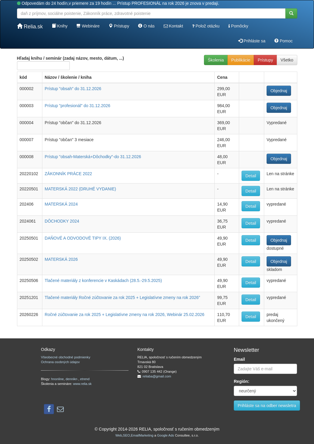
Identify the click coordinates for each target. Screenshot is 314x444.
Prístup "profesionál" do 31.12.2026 (77, 105)
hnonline (57, 379)
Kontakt (173, 26)
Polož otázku (205, 26)
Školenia (216, 60)
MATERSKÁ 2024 (61, 204)
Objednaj (278, 90)
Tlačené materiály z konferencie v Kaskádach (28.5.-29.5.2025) (103, 280)
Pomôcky (238, 26)
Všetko (287, 60)
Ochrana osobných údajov (60, 362)
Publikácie (240, 60)
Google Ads (165, 435)
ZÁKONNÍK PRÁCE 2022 (68, 173)
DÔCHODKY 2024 (62, 221)
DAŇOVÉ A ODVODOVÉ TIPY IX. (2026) (83, 238)
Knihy (60, 26)
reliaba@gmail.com (157, 376)
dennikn (72, 379)
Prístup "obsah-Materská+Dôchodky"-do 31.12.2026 (93, 156)
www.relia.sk (82, 384)
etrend (85, 379)
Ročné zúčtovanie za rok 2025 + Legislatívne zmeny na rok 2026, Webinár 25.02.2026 (125, 314)
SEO (126, 435)
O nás (146, 26)
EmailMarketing (142, 435)
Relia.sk (30, 26)
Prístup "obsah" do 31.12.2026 (73, 88)
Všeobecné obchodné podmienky (65, 357)
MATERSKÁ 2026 (61, 259)
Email (239, 359)
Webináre (88, 26)
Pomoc (283, 40)
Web (118, 435)
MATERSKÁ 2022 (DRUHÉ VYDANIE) (80, 188)
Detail (250, 175)
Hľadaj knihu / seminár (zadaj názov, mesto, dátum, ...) (70, 63)
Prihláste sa (251, 40)
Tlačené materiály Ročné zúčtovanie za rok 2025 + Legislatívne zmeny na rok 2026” (122, 297)
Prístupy (119, 26)
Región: (241, 381)
